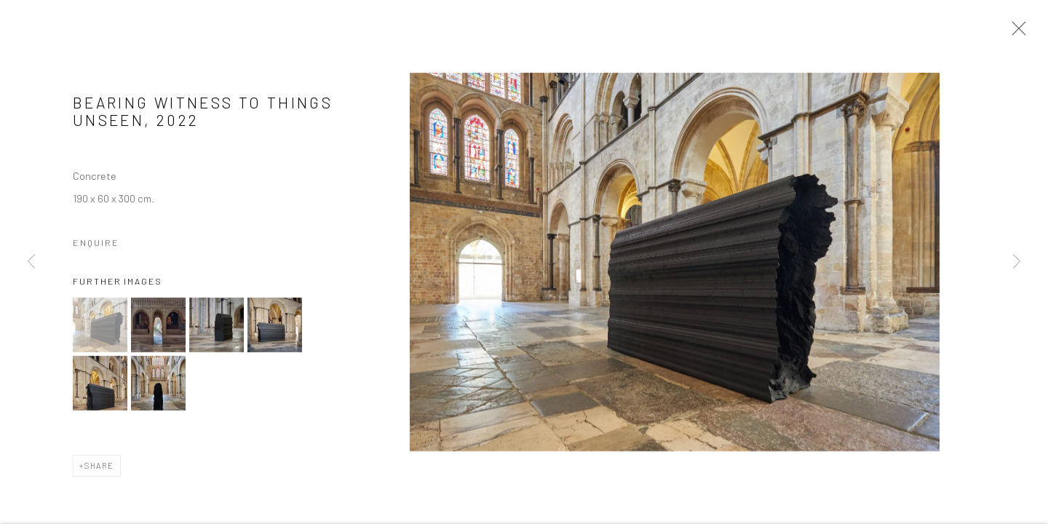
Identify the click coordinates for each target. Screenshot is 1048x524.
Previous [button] (31, 262)
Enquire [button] (96, 245)
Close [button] (1015, 33)
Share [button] (99, 468)
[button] (100, 328)
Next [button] (1016, 262)
